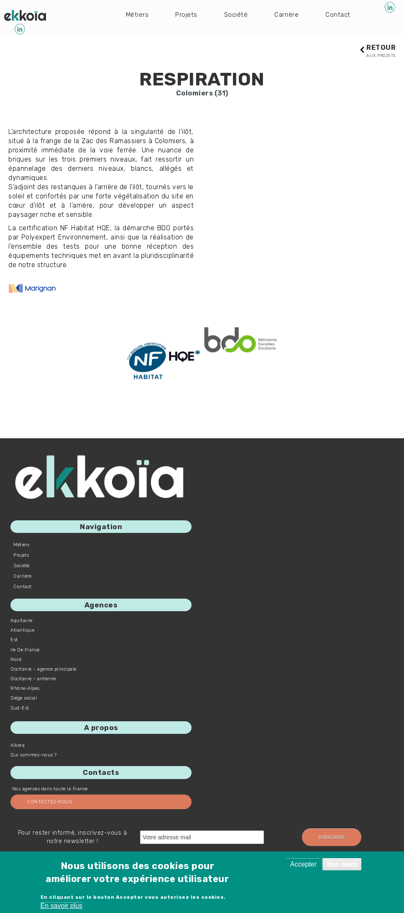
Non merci (342, 864)
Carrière (288, 14)
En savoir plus (62, 905)
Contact (340, 14)
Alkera (17, 745)
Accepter (303, 864)
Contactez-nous (49, 802)
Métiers (137, 14)
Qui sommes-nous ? (33, 755)
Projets (187, 14)
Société (237, 14)
